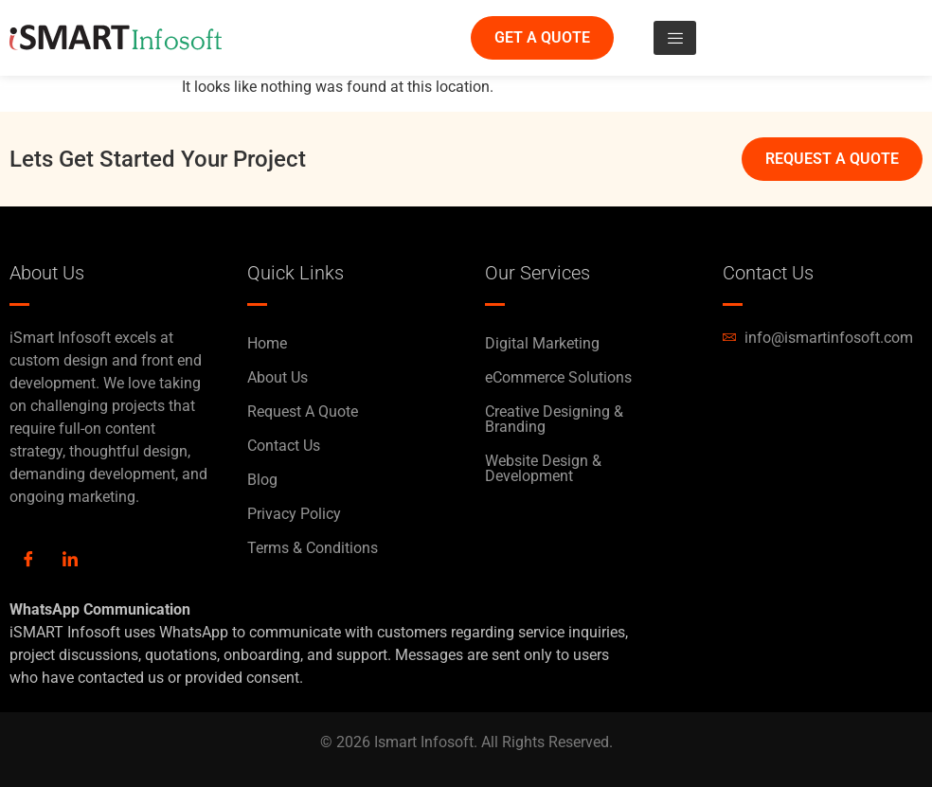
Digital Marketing (542, 343)
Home (267, 343)
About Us (277, 377)
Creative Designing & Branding (554, 419)
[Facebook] (28, 560)
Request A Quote (302, 411)
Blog (262, 480)
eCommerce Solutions (558, 377)
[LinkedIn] (70, 560)
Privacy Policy (294, 514)
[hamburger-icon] (675, 38)
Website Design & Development (543, 468)
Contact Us (283, 446)
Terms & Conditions (312, 548)
